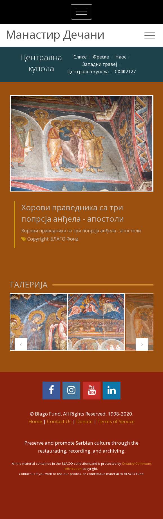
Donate (84, 421)
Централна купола (88, 71)
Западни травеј (99, 64)
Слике (80, 57)
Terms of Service (116, 421)
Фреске (101, 57)
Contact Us (59, 421)
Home (35, 421)
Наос (120, 57)
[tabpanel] (38, 322)
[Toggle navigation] (81, 12)
